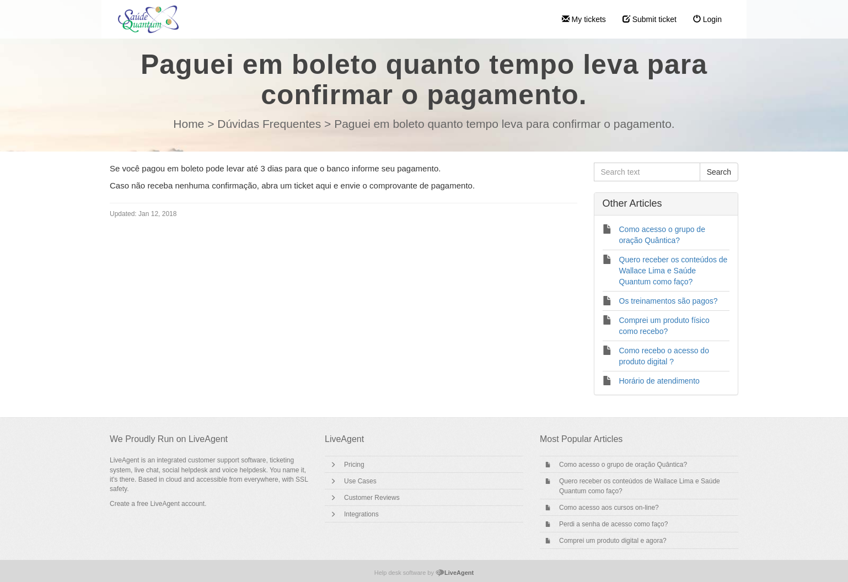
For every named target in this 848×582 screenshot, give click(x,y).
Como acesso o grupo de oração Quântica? (623, 464)
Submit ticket (649, 19)
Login (707, 19)
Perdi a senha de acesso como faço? (613, 524)
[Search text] (647, 172)
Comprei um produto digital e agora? (613, 541)
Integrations (361, 514)
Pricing (354, 464)
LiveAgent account (177, 504)
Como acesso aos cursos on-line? (609, 507)
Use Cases (360, 481)
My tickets (584, 19)
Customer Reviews (372, 498)
